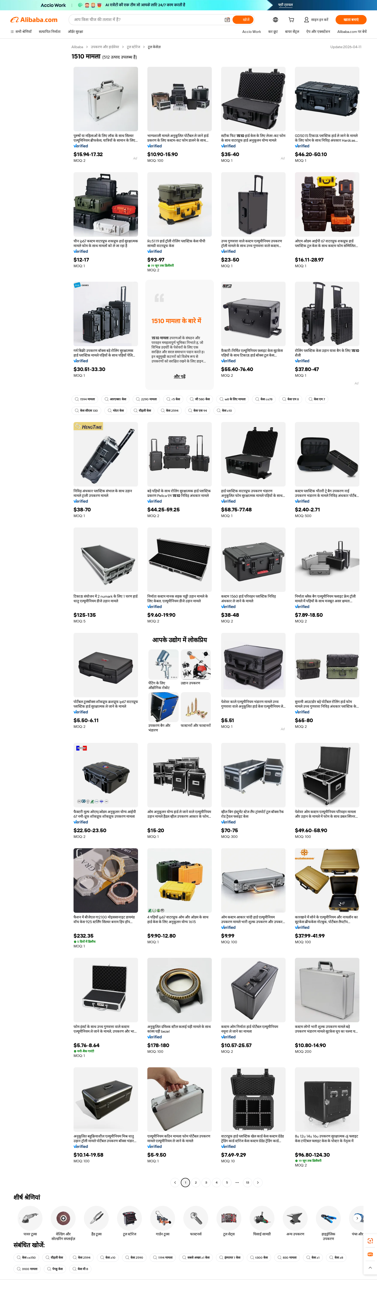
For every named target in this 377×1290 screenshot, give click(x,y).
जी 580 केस (200, 399)
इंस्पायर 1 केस (229, 1258)
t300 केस (259, 1258)
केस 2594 (169, 411)
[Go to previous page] (175, 1182)
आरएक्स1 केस (115, 399)
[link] (370, 1241)
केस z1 (313, 1258)
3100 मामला (27, 1269)
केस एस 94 (197, 411)
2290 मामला (146, 399)
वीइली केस (142, 411)
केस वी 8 (80, 1269)
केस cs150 (26, 1258)
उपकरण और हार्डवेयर (105, 47)
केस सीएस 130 (86, 411)
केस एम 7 (317, 399)
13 (247, 1182)
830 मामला (287, 1258)
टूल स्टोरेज (133, 47)
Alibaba (77, 47)
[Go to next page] (258, 1182)
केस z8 (336, 1258)
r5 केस (173, 399)
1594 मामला (85, 399)
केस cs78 (263, 399)
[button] (370, 1267)
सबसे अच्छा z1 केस (195, 1258)
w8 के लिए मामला (232, 399)
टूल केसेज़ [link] (154, 47)
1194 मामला (162, 1258)
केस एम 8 (290, 399)
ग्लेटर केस (116, 411)
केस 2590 (134, 1258)
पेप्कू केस (55, 1269)
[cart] (292, 20)
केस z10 (224, 411)
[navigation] (39, 615)
